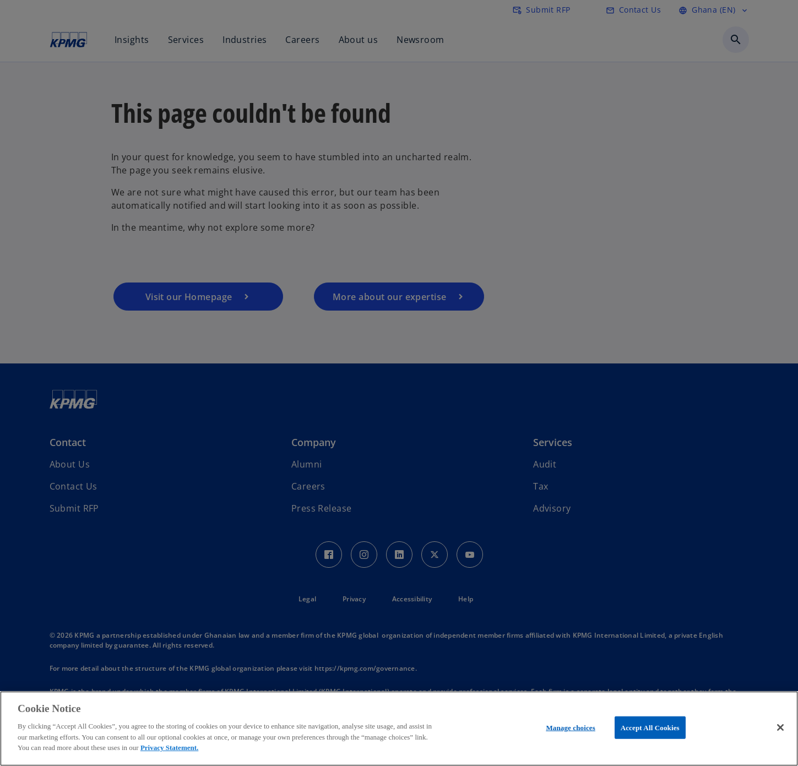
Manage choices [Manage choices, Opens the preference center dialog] (570, 727)
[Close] (780, 727)
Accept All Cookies (650, 727)
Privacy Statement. (169, 747)
